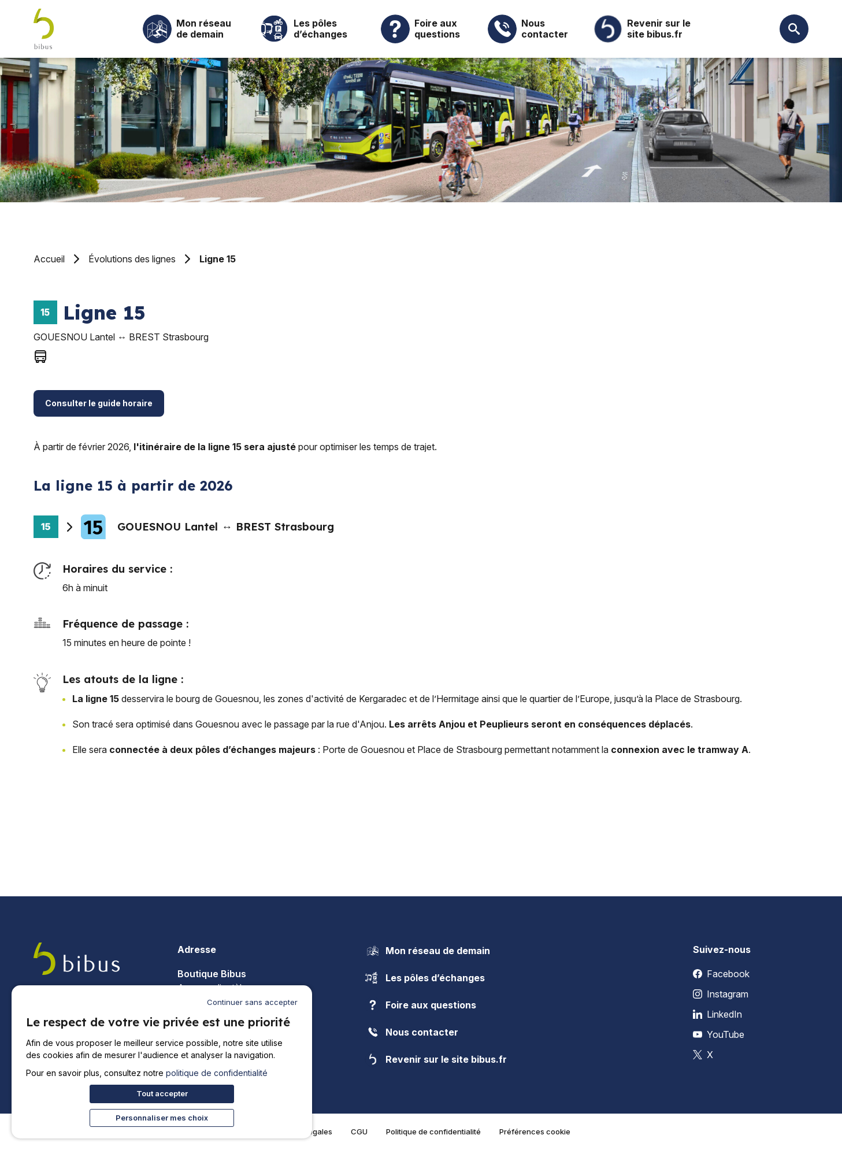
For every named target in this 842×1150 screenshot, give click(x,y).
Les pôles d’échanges (425, 978)
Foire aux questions (420, 1005)
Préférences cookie (534, 1131)
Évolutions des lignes (132, 259)
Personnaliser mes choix (162, 1117)
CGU (359, 1131)
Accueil (49, 259)
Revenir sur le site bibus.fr (436, 1059)
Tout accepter (162, 1093)
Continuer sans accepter (252, 1002)
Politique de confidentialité (433, 1131)
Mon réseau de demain (427, 951)
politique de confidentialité (217, 1073)
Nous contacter (411, 1032)
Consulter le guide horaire (99, 403)
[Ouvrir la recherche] (794, 28)
